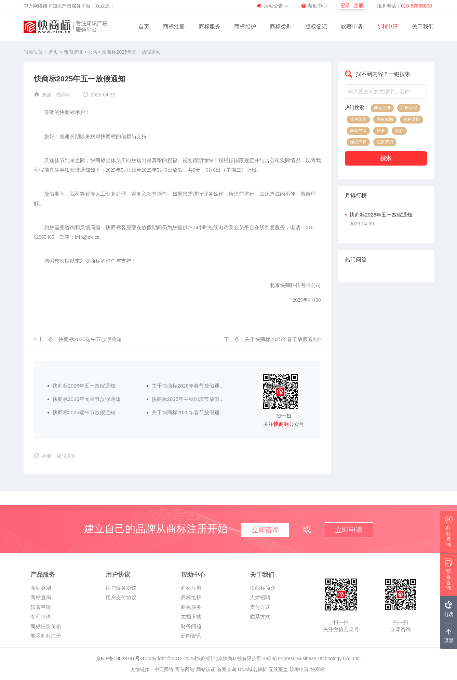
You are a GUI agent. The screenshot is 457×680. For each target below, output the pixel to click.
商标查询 (40, 597)
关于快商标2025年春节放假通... (188, 412)
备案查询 (226, 669)
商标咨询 (449, 533)
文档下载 (191, 616)
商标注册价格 (45, 626)
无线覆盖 (278, 669)
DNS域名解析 (252, 669)
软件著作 (358, 119)
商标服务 (209, 26)
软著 (381, 130)
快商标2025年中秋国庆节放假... (188, 399)
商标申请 (358, 130)
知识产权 (358, 142)
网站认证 (205, 669)
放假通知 (66, 456)
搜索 (385, 158)
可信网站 (184, 669)
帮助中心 (317, 6)
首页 (143, 26)
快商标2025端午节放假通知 (84, 412)
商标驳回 (385, 119)
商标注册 (174, 26)
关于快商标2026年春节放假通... (188, 386)
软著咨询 (449, 576)
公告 (93, 52)
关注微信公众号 (341, 629)
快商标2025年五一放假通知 (131, 52)
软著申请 (352, 26)
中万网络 (33, 6)
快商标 (63, 94)
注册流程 (409, 107)
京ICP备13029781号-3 (120, 658)
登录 (345, 5)
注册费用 (385, 142)
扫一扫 (341, 622)
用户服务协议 (121, 588)
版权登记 (316, 26)
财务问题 (191, 626)
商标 (399, 130)
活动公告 (273, 6)
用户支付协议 (121, 597)
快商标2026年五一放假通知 (84, 386)
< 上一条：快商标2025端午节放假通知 (77, 339)
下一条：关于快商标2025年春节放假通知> (272, 339)
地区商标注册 (45, 636)
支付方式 (260, 607)
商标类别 (281, 26)
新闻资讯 (74, 52)
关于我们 (423, 26)
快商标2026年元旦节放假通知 (86, 399)
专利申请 (387, 26)
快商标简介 (262, 588)
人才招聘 (260, 597)
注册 (358, 5)
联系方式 (260, 616)
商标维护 (245, 26)
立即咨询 (400, 629)
